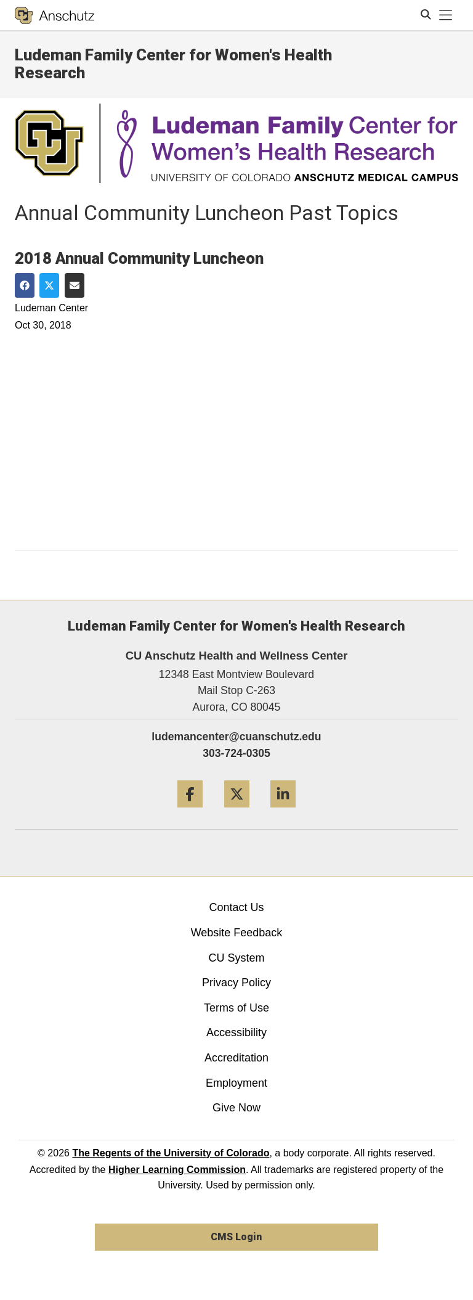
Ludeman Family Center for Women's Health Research (173, 64)
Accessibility (236, 1032)
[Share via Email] (74, 285)
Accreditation (236, 1058)
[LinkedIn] (283, 812)
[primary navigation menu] (446, 15)
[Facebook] (190, 812)
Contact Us (236, 907)
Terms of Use (236, 1008)
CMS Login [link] (236, 1237)
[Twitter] (237, 812)
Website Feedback (237, 932)
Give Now (236, 1108)
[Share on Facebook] (24, 285)
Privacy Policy (236, 982)
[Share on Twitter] (49, 285)
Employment (236, 1083)
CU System (236, 958)
